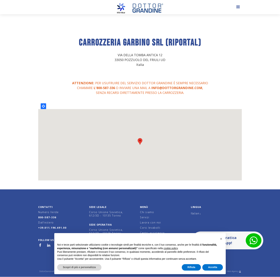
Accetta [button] (212, 267)
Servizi (144, 217)
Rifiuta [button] (191, 267)
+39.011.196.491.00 (52, 227)
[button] (221, 239)
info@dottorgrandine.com (176, 88)
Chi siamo (147, 212)
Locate (43, 106)
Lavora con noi (150, 222)
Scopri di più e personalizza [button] (79, 267)
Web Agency (233, 271)
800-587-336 (47, 217)
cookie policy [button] (171, 248)
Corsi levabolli (150, 227)
